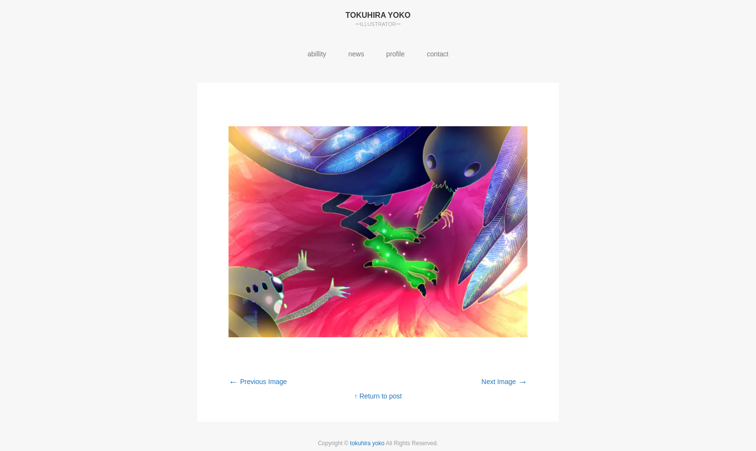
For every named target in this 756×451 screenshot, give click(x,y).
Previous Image (258, 381)
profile (395, 54)
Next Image (504, 381)
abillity (317, 54)
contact (437, 54)
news (356, 54)
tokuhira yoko (368, 443)
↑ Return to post (378, 396)
